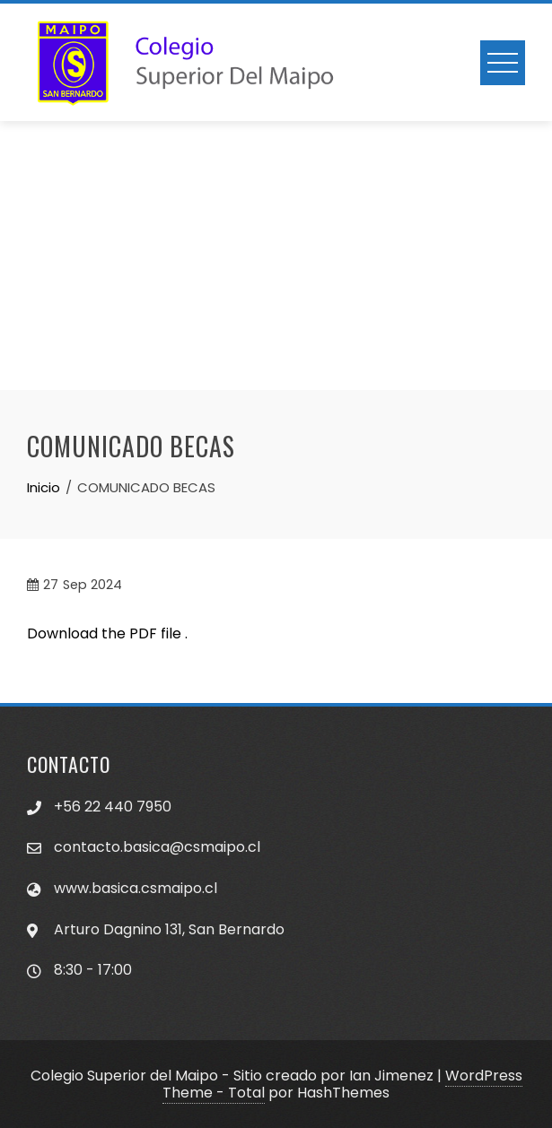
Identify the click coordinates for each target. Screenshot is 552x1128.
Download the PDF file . (107, 633)
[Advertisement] (276, 255)
